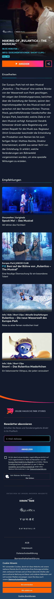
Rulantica (27, 510)
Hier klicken (30, 478)
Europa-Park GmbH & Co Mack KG (21, 462)
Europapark (27, 501)
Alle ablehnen (27, 590)
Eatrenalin (27, 528)
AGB (27, 542)
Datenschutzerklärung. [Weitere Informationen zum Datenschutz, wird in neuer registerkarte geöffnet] (17, 579)
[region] (27, 579)
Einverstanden (27, 584)
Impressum (27, 547)
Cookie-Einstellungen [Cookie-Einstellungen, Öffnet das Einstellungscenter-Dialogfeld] (27, 596)
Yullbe (27, 519)
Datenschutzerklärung (38, 469)
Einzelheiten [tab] (9, 74)
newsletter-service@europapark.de (21, 466)
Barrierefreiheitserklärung (27, 558)
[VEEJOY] (10, 411)
